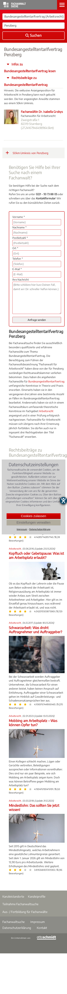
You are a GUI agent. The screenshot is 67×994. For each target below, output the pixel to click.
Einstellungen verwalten (33, 522)
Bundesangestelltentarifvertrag (46, 381)
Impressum (37, 922)
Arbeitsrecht (46, 411)
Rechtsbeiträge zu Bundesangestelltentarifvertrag (26, 81)
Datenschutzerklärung (16, 928)
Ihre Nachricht (20, 279)
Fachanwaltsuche (13, 922)
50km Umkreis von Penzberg (27, 153)
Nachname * (19, 227)
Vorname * (18, 217)
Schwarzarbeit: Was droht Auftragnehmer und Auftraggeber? (35, 629)
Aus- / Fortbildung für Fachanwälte (24, 912)
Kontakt (42, 928)
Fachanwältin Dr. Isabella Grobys (42, 111)
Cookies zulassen (33, 516)
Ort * (15, 248)
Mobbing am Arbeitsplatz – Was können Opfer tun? (33, 722)
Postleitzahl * (20, 237)
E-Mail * (17, 269)
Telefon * (17, 258)
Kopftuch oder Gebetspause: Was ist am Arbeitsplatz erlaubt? (36, 555)
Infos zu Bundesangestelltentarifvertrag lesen (30, 67)
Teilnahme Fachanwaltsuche (20, 904)
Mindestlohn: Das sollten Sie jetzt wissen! (34, 807)
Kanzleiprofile (36, 896)
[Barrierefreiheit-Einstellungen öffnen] (63, 500)
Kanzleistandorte (13, 896)
